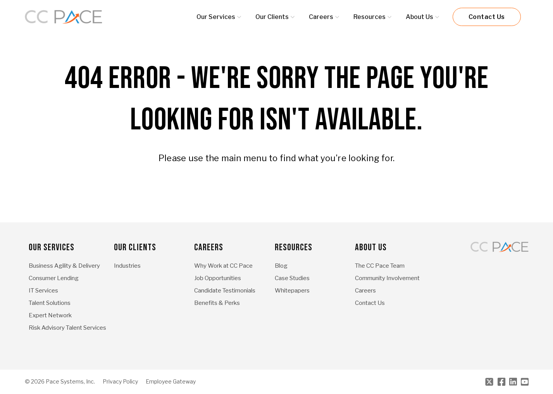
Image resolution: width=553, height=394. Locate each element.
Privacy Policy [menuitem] (120, 382)
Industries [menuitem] (127, 265)
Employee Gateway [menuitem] (171, 382)
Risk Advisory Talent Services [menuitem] (67, 327)
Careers (321, 17)
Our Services (215, 17)
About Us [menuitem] (371, 247)
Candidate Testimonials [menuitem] (224, 290)
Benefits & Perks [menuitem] (217, 302)
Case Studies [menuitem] (292, 278)
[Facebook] (501, 381)
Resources (369, 17)
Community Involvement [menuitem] (387, 278)
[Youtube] (525, 381)
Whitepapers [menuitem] (292, 290)
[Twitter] (489, 381)
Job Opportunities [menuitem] (217, 278)
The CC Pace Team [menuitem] (380, 265)
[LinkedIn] (513, 381)
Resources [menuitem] (293, 247)
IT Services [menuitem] (43, 290)
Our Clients (272, 17)
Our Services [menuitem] (51, 247)
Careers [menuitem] (208, 247)
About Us (419, 17)
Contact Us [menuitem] (370, 302)
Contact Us (487, 17)
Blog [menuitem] (281, 265)
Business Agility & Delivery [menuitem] (64, 265)
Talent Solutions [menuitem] (50, 302)
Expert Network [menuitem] (50, 315)
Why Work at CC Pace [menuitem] (223, 265)
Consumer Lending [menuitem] (54, 278)
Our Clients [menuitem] (135, 247)
